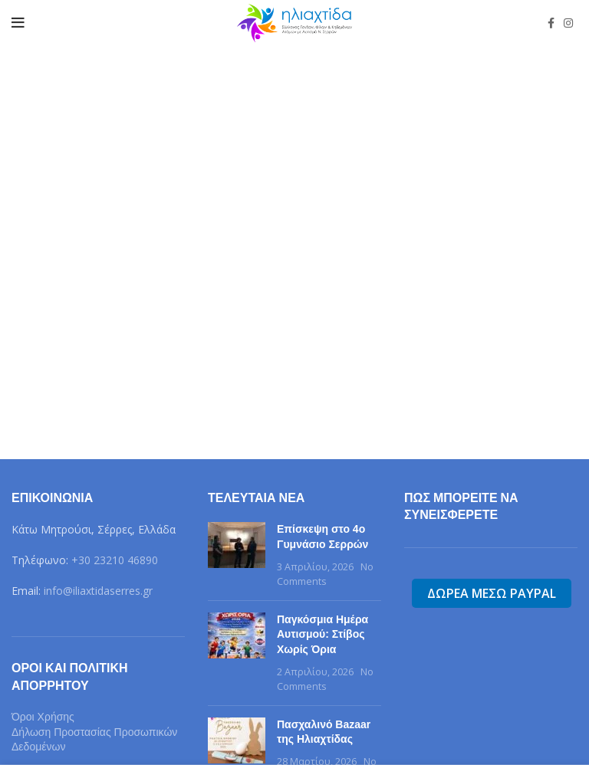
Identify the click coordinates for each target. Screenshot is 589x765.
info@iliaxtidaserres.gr (98, 590)
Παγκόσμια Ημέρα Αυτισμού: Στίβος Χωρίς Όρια (322, 634)
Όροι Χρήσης (43, 717)
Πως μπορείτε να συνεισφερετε (461, 506)
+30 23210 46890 (114, 560)
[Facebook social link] (551, 23)
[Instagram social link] (568, 23)
